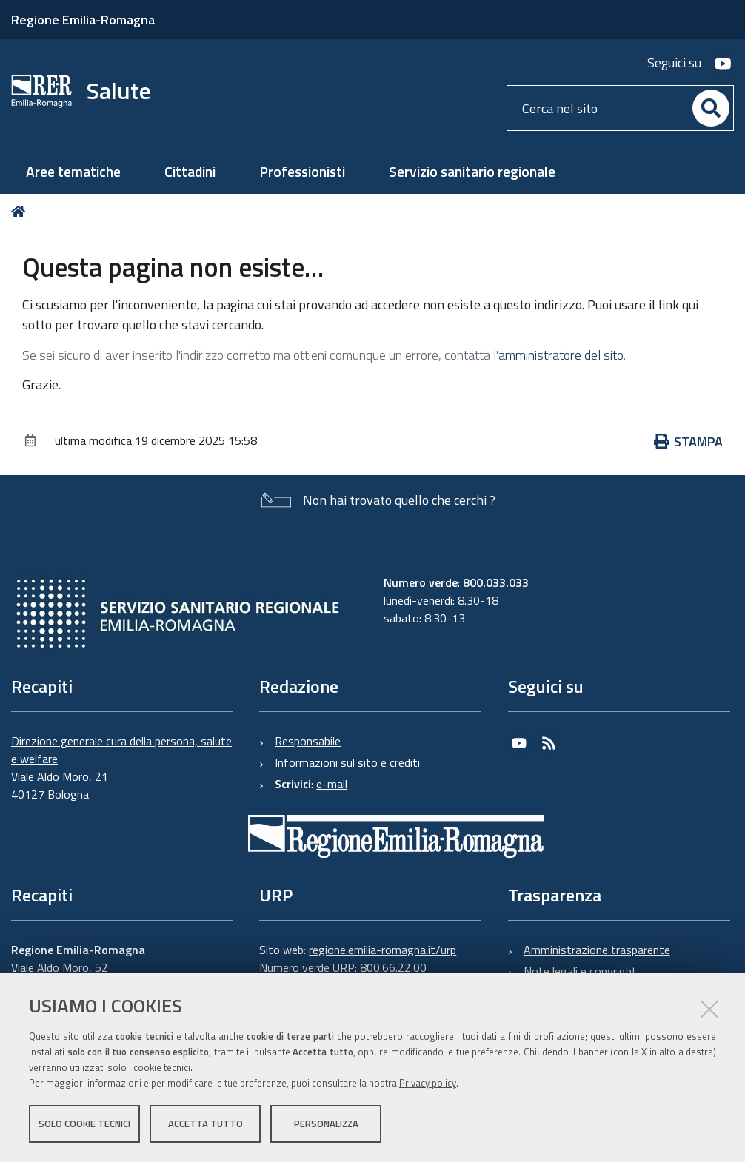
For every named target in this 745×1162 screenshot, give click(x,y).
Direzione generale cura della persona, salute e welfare (121, 750)
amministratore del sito (561, 355)
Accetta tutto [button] (205, 1123)
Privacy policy (427, 1082)
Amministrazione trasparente (597, 949)
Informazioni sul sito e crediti (347, 762)
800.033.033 (496, 582)
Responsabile (308, 741)
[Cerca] (710, 108)
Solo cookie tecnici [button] (84, 1123)
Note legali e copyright (580, 971)
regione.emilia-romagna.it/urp (382, 949)
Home (21, 211)
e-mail (331, 784)
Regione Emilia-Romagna (83, 20)
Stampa (689, 441)
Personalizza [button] (326, 1123)
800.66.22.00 (393, 967)
